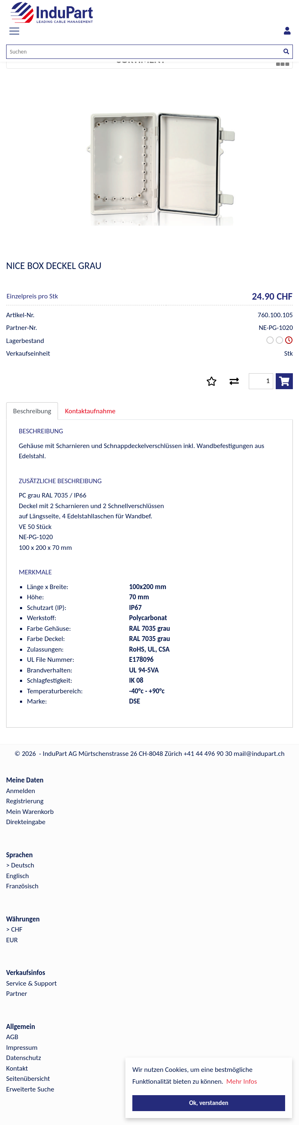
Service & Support (31, 983)
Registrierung (25, 801)
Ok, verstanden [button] (208, 1103)
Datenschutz (23, 1057)
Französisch (22, 886)
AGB (12, 1037)
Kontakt (17, 1068)
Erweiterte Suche (30, 1089)
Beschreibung (32, 411)
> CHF (14, 929)
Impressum (22, 1047)
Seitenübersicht (28, 1078)
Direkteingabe (25, 822)
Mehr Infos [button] (241, 1081)
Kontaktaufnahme (90, 411)
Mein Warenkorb (30, 811)
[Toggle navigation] (14, 31)
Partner (16, 993)
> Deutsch (20, 865)
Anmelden (20, 791)
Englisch (17, 876)
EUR (12, 940)
